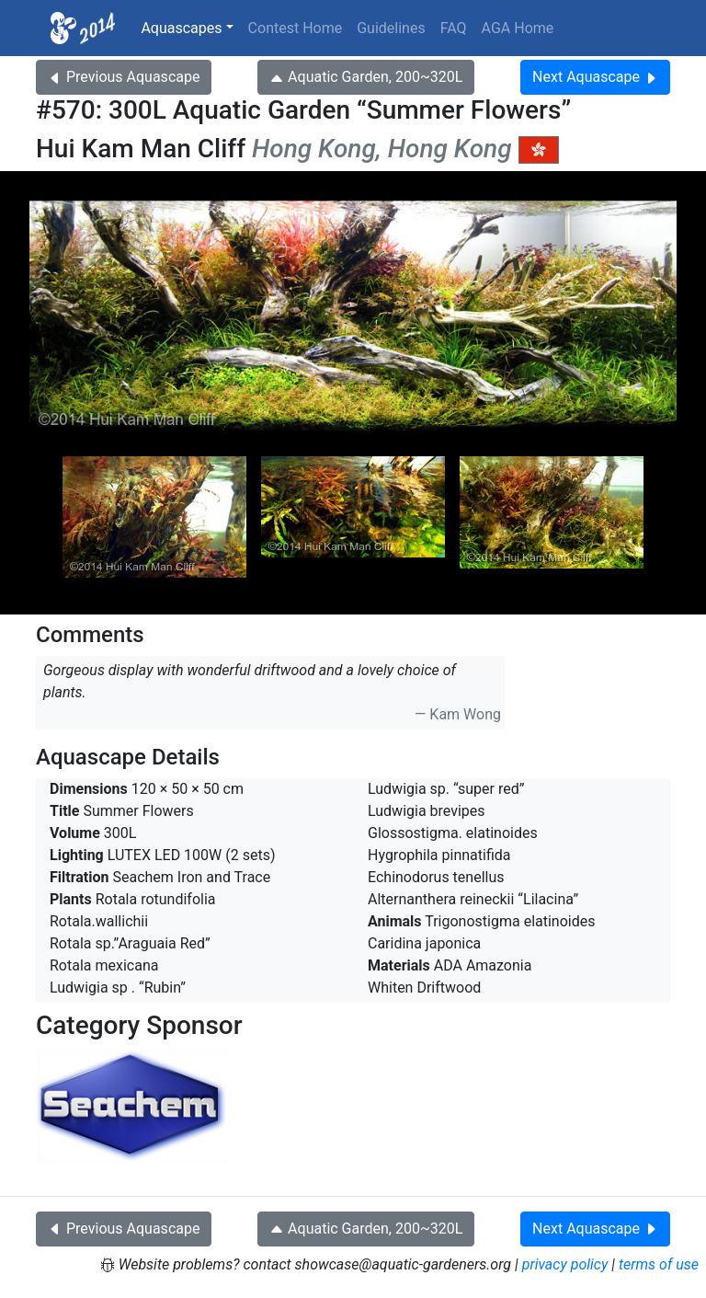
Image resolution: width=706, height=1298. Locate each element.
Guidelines (391, 28)
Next (595, 77)
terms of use (659, 1264)
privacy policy (565, 1264)
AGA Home (518, 28)
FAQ (453, 28)
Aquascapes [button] (181, 28)
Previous (123, 77)
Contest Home (295, 28)
